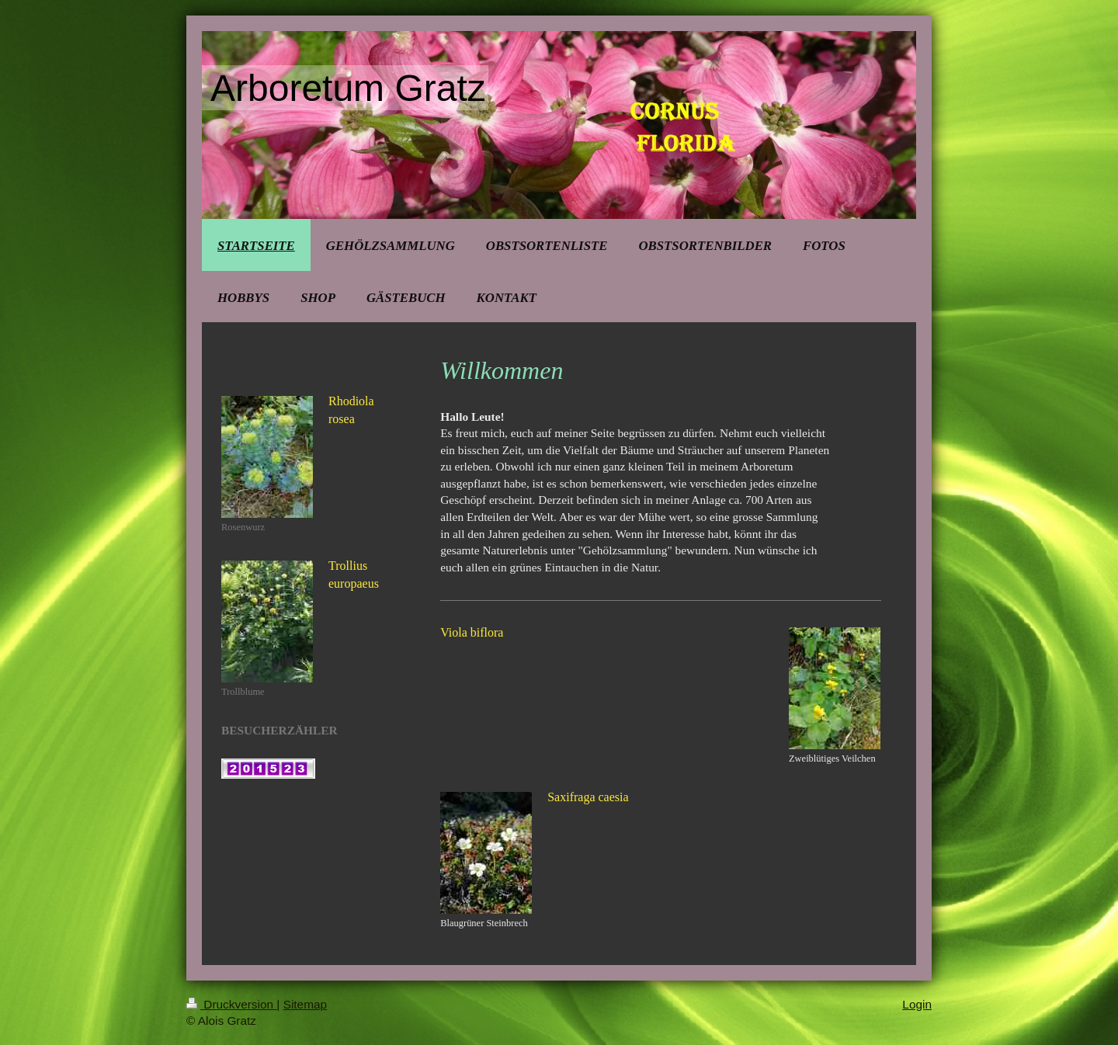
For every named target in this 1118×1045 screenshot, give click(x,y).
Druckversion (231, 1004)
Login (917, 1004)
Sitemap (305, 1004)
